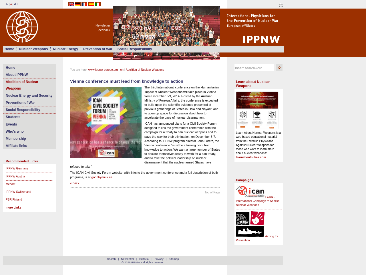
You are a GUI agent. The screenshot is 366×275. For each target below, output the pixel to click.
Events (11, 124)
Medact (10, 184)
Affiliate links (16, 146)
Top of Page (212, 192)
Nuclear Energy (65, 49)
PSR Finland (14, 199)
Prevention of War (97, 49)
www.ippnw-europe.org (103, 69)
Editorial (144, 258)
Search (111, 258)
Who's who (15, 132)
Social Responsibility (135, 49)
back (76, 183)
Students (13, 117)
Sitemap (174, 258)
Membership (16, 139)
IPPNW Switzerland (18, 191)
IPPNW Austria (15, 176)
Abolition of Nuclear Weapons (22, 85)
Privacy (158, 258)
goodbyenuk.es (101, 177)
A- (7, 4)
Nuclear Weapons (33, 49)
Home (9, 49)
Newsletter (103, 25)
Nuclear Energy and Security (29, 96)
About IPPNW (17, 75)
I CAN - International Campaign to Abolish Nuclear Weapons (257, 201)
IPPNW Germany (17, 168)
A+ (16, 4)
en (122, 69)
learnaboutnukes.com (251, 157)
